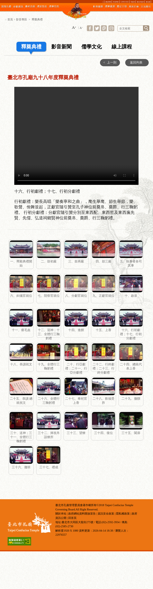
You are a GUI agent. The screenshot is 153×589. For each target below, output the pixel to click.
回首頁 (72, 517)
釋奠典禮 (31, 47)
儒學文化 (91, 47)
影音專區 (22, 19)
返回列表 (136, 62)
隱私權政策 (123, 513)
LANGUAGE (125, 2)
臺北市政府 (140, 2)
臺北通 (148, 2)
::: (102, 2)
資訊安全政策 (106, 513)
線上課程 (122, 47)
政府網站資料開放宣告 (82, 513)
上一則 (108, 62)
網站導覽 (108, 2)
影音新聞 (61, 47)
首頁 (10, 19)
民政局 (133, 2)
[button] (74, 27)
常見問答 (116, 2)
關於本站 (60, 513)
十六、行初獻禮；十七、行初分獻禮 (76, 136)
